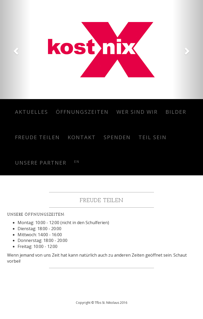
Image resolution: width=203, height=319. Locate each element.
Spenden (117, 137)
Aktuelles (31, 111)
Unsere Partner (40, 162)
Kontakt (82, 137)
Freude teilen (37, 137)
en (76, 161)
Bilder (175, 111)
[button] (15, 49)
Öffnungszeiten (82, 111)
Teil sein (152, 137)
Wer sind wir (137, 111)
